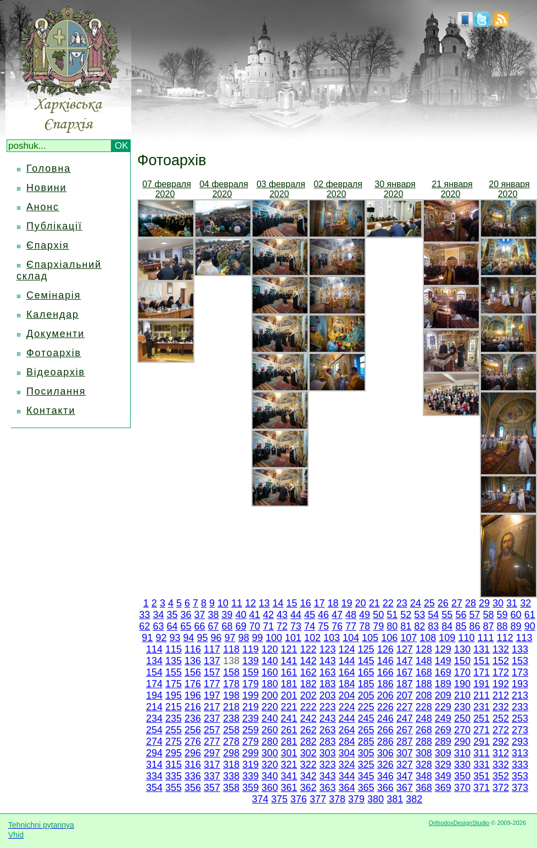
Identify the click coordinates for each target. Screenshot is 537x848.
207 (404, 695)
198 (231, 695)
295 (173, 753)
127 (404, 649)
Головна (48, 168)
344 (347, 776)
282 (308, 741)
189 (443, 683)
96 (216, 637)
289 (443, 741)
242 (308, 718)
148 (424, 660)
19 (347, 603)
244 (347, 718)
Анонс (42, 206)
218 (231, 706)
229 (443, 706)
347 (404, 776)
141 (289, 660)
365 (366, 787)
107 (408, 637)
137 (212, 660)
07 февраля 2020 (166, 189)
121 (289, 649)
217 (212, 706)
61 (529, 614)
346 (385, 776)
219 (250, 706)
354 (154, 787)
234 (154, 718)
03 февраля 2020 (280, 189)
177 (212, 683)
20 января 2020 (509, 189)
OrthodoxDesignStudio (458, 822)
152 (501, 660)
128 (424, 649)
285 (366, 741)
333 (520, 764)
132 (501, 649)
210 (462, 695)
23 (401, 603)
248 (424, 718)
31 (511, 603)
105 (370, 637)
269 (443, 730)
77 (350, 626)
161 (289, 672)
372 (501, 787)
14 (277, 603)
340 (269, 776)
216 (192, 706)
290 (462, 741)
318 (231, 764)
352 (501, 776)
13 (264, 603)
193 (520, 683)
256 (192, 730)
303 (327, 753)
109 (447, 637)
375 (279, 799)
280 (269, 741)
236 (192, 718)
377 (318, 799)
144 (346, 660)
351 (481, 776)
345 (366, 776)
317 (212, 764)
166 (385, 672)
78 (364, 626)
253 (520, 718)
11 (236, 603)
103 (331, 637)
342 (308, 776)
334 (154, 776)
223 (327, 706)
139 (250, 660)
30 (498, 603)
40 (241, 614)
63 (158, 626)
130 (462, 649)
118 (231, 649)
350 (462, 776)
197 (212, 695)
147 (404, 660)
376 (298, 799)
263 (327, 730)
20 (360, 603)
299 (250, 753)
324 (347, 764)
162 (308, 672)
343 (327, 776)
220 (269, 706)
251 (481, 718)
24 (415, 603)
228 (424, 706)
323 (327, 764)
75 (323, 626)
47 (337, 614)
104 (351, 637)
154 (154, 672)
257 (212, 730)
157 (212, 672)
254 (154, 730)
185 (366, 683)
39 (227, 614)
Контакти (50, 410)
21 (374, 603)
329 (443, 764)
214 (154, 706)
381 (395, 799)
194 (154, 695)
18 (332, 603)
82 (419, 626)
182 (308, 683)
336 (192, 776)
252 (501, 718)
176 (192, 683)
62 (144, 626)
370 (462, 787)
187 (404, 683)
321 (289, 764)
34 (158, 614)
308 (424, 753)
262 (308, 730)
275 (173, 741)
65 (185, 626)
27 (456, 603)
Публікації (54, 226)
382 (414, 799)
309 (443, 753)
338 (231, 776)
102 (312, 637)
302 (308, 753)
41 (254, 614)
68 (227, 626)
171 (481, 672)
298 (231, 753)
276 (192, 741)
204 (347, 695)
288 (424, 741)
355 (173, 787)
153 (520, 660)
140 (269, 660)
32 (525, 603)
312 (501, 753)
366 (385, 787)
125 (366, 649)
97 (230, 637)
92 (160, 637)
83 (433, 626)
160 (269, 672)
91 (147, 637)
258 (231, 730)
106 (389, 637)
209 (443, 695)
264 (347, 730)
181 (289, 683)
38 (213, 614)
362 (308, 787)
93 (174, 637)
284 (347, 741)
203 (327, 695)
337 (212, 776)
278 (231, 741)
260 (269, 730)
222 (308, 706)
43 (282, 614)
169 (443, 672)
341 (289, 776)
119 (250, 649)
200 (269, 695)
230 (462, 706)
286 (385, 741)
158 (231, 672)
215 (173, 706)
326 (385, 764)
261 (289, 730)
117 (212, 649)
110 (466, 637)
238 (231, 718)
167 (404, 672)
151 (481, 660)
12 (250, 603)
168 (424, 672)
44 (295, 614)
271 (481, 730)
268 (424, 730)
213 (520, 695)
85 (460, 626)
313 (520, 753)
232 (501, 706)
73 (295, 626)
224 (347, 706)
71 (268, 626)
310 (462, 753)
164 (347, 672)
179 (250, 683)
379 (356, 799)
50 (378, 614)
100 (274, 637)
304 (347, 753)
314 (154, 764)
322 (308, 764)
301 (289, 753)
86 (474, 626)
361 (289, 787)
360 (269, 787)
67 (213, 626)
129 (443, 649)
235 (173, 718)
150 (462, 660)
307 (404, 753)
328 (424, 764)
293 (520, 741)
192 (501, 683)
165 (366, 672)
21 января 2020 (452, 189)
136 (192, 660)
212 (501, 695)
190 (462, 683)
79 (378, 626)
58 (488, 614)
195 (173, 695)
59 (502, 614)
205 (366, 695)
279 (250, 741)
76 (337, 626)
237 (212, 718)
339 (250, 776)
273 (520, 730)
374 (260, 799)
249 (443, 718)
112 (505, 637)
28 (470, 603)
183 (327, 683)
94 (188, 637)
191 (481, 683)
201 (289, 695)
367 (404, 787)
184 (347, 683)
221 (289, 706)
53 (419, 614)
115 (173, 649)
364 (347, 787)
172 (501, 672)
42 (268, 614)
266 (385, 730)
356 (192, 787)
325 (366, 764)
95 (202, 637)
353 (520, 776)
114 (154, 649)
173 (520, 672)
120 (269, 649)
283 (327, 741)
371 (481, 787)
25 (429, 603)
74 (309, 626)
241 (289, 718)
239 (250, 718)
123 (327, 649)
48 (350, 614)
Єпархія (47, 245)
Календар (52, 314)
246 (385, 718)
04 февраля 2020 (223, 189)
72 (282, 626)
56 (460, 614)
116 (192, 649)
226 (385, 706)
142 (308, 660)
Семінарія (53, 295)
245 (366, 718)
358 (231, 787)
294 (154, 753)
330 (462, 764)
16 (305, 603)
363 (327, 787)
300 (269, 753)
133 (520, 649)
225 (366, 706)
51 (392, 614)
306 (385, 753)
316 (192, 764)
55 (446, 614)
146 (385, 660)
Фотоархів (53, 352)
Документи (55, 333)
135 (173, 660)
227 (404, 706)
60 (516, 614)
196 (192, 695)
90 (529, 626)
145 (366, 660)
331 (481, 764)
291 (481, 741)
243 (327, 718)
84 (446, 626)
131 (481, 649)
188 (424, 683)
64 (171, 626)
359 (250, 787)
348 (424, 776)
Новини (46, 187)
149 (443, 660)
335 (173, 776)
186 (385, 683)
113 (524, 637)
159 (250, 672)
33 (144, 614)
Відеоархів (55, 372)
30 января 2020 (394, 189)
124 (347, 649)
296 (192, 753)
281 (289, 741)
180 (269, 683)
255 (173, 730)
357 (212, 787)
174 (154, 683)
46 (323, 614)
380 (375, 799)
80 (392, 626)
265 (366, 730)
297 (212, 753)
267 (404, 730)
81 (405, 626)
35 (171, 614)
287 (404, 741)
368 (424, 787)
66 (199, 626)
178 (231, 683)
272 (501, 730)
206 (385, 695)
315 (173, 764)
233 (520, 706)
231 (481, 706)
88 (502, 626)
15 (291, 603)
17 (319, 603)
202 (308, 695)
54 (433, 614)
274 (154, 741)
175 (173, 683)
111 (485, 637)
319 (250, 764)
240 (269, 718)
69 (241, 626)
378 (337, 799)
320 (269, 764)
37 (199, 614)
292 (501, 741)
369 (443, 787)
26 (443, 603)
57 (474, 614)
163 (327, 672)
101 (293, 637)
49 (364, 614)
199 (250, 695)
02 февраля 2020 (338, 189)
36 (185, 614)
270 (462, 730)
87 (488, 626)
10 (222, 603)
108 (427, 637)
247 (404, 718)
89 (516, 626)
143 (327, 660)
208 (424, 695)
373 (520, 787)
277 (212, 741)
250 (462, 718)
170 (462, 672)
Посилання (56, 391)
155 (173, 672)
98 (243, 637)
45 (309, 614)
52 (405, 614)
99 (257, 637)
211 (481, 695)
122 (308, 649)
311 (481, 753)
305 (366, 753)
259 (250, 730)
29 (484, 603)
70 (254, 626)
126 (385, 649)
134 (154, 660)
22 (388, 603)
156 (192, 672)
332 (501, 764)
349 (443, 776)
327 (404, 764)
